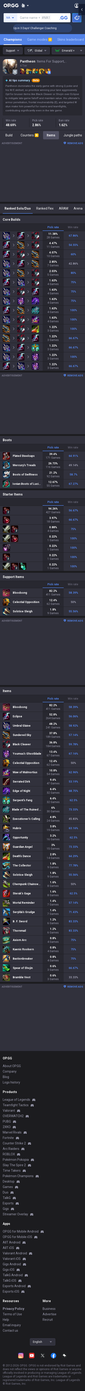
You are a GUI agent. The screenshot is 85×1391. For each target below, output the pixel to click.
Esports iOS (11, 1291)
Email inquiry (12, 1325)
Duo (5, 1192)
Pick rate (53, 227)
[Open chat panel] (81, 82)
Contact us (10, 1330)
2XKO (7, 1127)
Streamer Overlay (15, 1214)
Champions (13, 40)
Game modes (39, 40)
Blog (6, 1077)
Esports (8, 1203)
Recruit (48, 1319)
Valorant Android (15, 1253)
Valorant (9, 1110)
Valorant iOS (12, 1259)
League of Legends (16, 1099)
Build (8, 135)
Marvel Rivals (12, 1132)
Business (49, 1309)
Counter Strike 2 (14, 1143)
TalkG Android (13, 1275)
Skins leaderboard (70, 40)
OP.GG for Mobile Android (21, 1231)
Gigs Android (12, 1264)
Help (6, 1319)
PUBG (7, 1121)
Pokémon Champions (18, 1176)
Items (51, 135)
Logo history (11, 1082)
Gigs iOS (9, 1269)
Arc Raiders (11, 1149)
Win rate (73, 227)
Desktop (9, 1181)
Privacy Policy (13, 1309)
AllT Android (11, 1242)
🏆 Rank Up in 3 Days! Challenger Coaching (43, 28)
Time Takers (12, 1170)
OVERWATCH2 (13, 1116)
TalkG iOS (9, 1280)
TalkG (7, 1198)
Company (10, 1071)
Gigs (6, 1209)
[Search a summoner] (63, 17)
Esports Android (14, 1286)
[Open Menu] (76, 5)
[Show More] (25, 5)
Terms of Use (12, 1314)
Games (8, 1187)
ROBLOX (9, 1154)
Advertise (49, 1314)
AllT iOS (8, 1248)
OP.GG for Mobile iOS (17, 1237)
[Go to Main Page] (11, 5)
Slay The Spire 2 (14, 1165)
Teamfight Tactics (16, 1105)
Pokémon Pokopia (16, 1159)
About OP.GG (12, 1066)
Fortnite (8, 1138)
